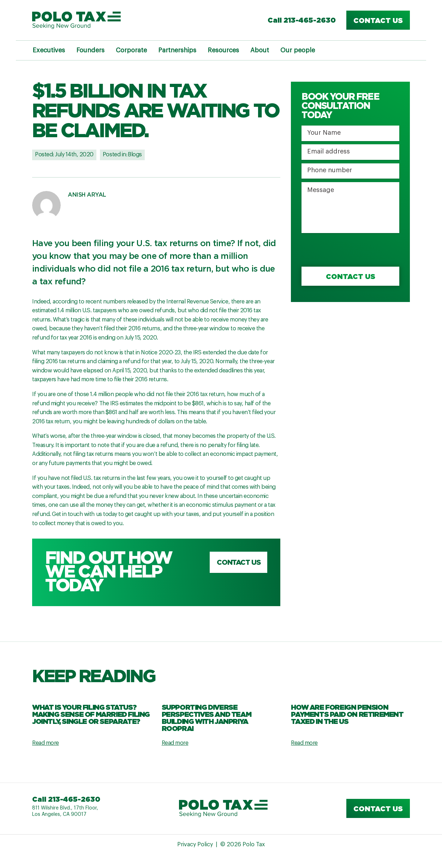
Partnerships (177, 50)
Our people (297, 50)
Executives (48, 50)
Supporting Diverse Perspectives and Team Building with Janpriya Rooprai (206, 717)
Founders (90, 50)
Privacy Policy (195, 844)
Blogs (135, 154)
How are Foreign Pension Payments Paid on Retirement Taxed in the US (347, 714)
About (259, 50)
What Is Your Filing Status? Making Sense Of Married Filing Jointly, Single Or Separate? (91, 714)
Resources (223, 50)
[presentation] (355, 250)
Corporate (131, 50)
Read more (45, 743)
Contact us (378, 20)
